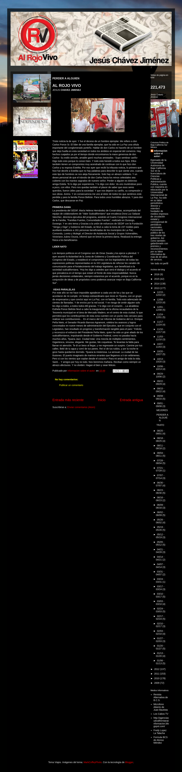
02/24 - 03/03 (160, 610)
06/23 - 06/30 (160, 491)
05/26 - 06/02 (160, 521)
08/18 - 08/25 (160, 439)
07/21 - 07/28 (160, 469)
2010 (157, 678)
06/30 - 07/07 (160, 484)
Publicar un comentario (71, 385)
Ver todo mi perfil (159, 263)
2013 (157, 288)
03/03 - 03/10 (160, 602)
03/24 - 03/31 (160, 580)
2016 (157, 274)
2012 (157, 669)
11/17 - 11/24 (160, 323)
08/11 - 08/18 (160, 447)
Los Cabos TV (160, 713)
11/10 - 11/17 (160, 330)
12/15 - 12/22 (160, 293)
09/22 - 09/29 (160, 382)
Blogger (129, 762)
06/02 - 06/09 (160, 513)
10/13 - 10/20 (160, 360)
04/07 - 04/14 (160, 565)
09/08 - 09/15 (160, 397)
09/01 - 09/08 (160, 405)
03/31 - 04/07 (160, 573)
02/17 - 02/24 (160, 617)
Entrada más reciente (68, 400)
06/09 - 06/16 (160, 506)
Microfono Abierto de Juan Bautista (160, 707)
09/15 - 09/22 (160, 390)
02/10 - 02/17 (160, 625)
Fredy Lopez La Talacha (160, 732)
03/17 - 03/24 (160, 588)
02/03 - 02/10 (160, 632)
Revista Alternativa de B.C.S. (160, 697)
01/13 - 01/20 (160, 654)
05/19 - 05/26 (160, 528)
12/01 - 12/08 (160, 308)
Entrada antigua (131, 400)
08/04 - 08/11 (160, 454)
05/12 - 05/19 (160, 536)
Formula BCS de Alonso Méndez (160, 740)
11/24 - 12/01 (160, 316)
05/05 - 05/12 (160, 543)
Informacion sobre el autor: (160, 153)
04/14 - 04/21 (160, 558)
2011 (157, 673)
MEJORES (162, 410)
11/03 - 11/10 (160, 338)
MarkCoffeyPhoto (93, 762)
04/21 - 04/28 (160, 551)
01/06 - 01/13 (160, 662)
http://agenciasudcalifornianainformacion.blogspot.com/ (161, 722)
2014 (157, 283)
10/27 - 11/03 (160, 345)
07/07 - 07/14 (160, 476)
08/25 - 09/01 (160, 432)
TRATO (160, 425)
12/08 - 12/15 (160, 301)
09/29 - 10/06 (160, 375)
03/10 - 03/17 (160, 595)
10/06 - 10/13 (160, 368)
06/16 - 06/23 (160, 499)
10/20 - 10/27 (160, 353)
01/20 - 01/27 (160, 647)
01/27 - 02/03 (160, 640)
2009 (157, 683)
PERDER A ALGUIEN (162, 417)
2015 (157, 279)
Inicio (102, 400)
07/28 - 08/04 (160, 462)
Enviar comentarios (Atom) (81, 407)
